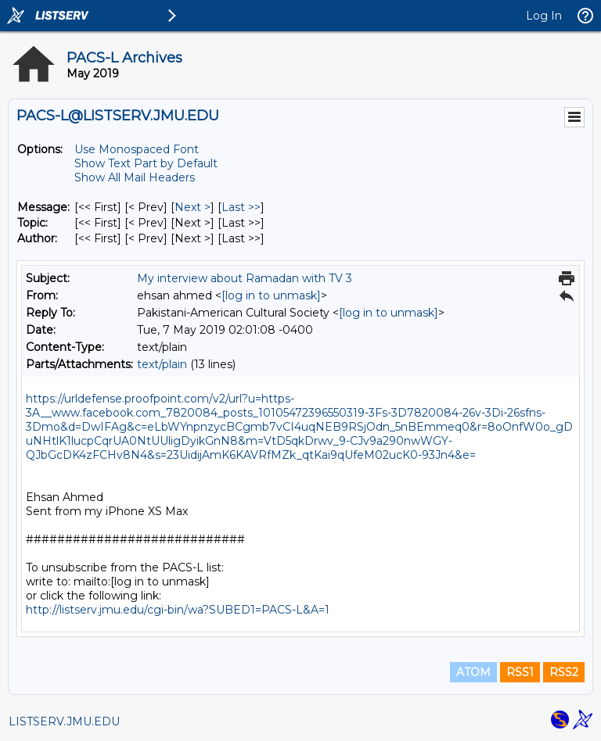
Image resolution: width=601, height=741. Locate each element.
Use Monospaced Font (136, 149)
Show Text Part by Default (146, 163)
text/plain (162, 364)
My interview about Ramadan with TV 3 (244, 278)
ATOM (473, 672)
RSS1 (520, 672)
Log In (544, 16)
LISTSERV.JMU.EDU (64, 721)
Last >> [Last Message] (241, 207)
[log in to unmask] (271, 295)
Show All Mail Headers (134, 177)
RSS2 (563, 672)
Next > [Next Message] (193, 207)
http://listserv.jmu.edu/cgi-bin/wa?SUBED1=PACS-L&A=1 (177, 610)
